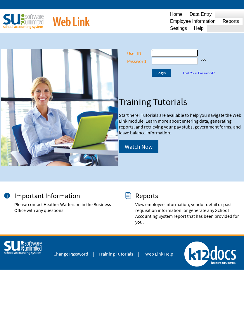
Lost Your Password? (199, 73)
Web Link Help (159, 254)
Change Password (70, 254)
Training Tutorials (115, 254)
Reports (146, 195)
